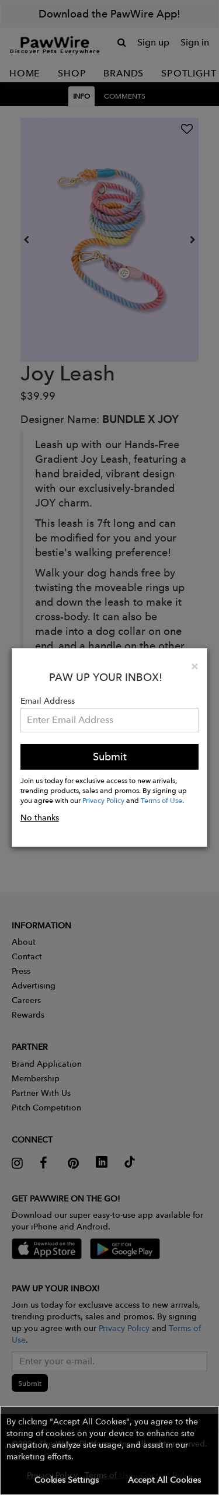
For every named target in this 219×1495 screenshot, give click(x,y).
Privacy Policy (103, 800)
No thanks (39, 817)
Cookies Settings (66, 1480)
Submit (110, 756)
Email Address (47, 701)
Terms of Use (161, 800)
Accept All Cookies (164, 1480)
